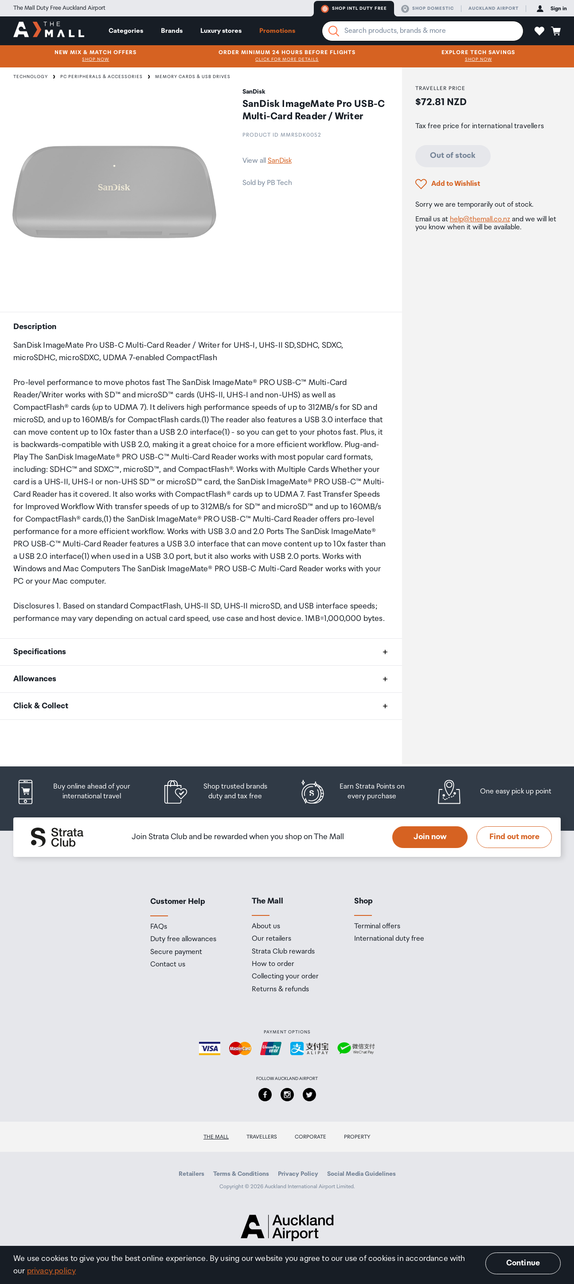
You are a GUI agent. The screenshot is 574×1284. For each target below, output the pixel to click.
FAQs (158, 927)
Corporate (310, 1137)
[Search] (333, 31)
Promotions (277, 31)
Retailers (191, 1174)
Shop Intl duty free (354, 9)
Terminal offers (377, 927)
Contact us (167, 965)
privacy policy (51, 1271)
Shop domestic (427, 9)
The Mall (216, 1137)
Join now (430, 836)
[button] (539, 31)
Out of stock (453, 155)
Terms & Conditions (241, 1174)
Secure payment (176, 952)
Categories (126, 31)
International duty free (389, 939)
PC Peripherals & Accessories (101, 76)
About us (266, 927)
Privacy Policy (298, 1174)
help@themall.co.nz (480, 219)
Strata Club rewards (283, 952)
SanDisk (280, 161)
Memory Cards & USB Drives (192, 76)
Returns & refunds (280, 989)
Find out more (514, 836)
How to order (273, 964)
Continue (523, 1263)
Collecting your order (285, 977)
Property (357, 1137)
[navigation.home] (48, 30)
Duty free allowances (183, 939)
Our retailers (271, 939)
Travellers (261, 1137)
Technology (30, 76)
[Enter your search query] (422, 31)
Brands (172, 31)
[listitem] (81, 791)
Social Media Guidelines (361, 1174)
